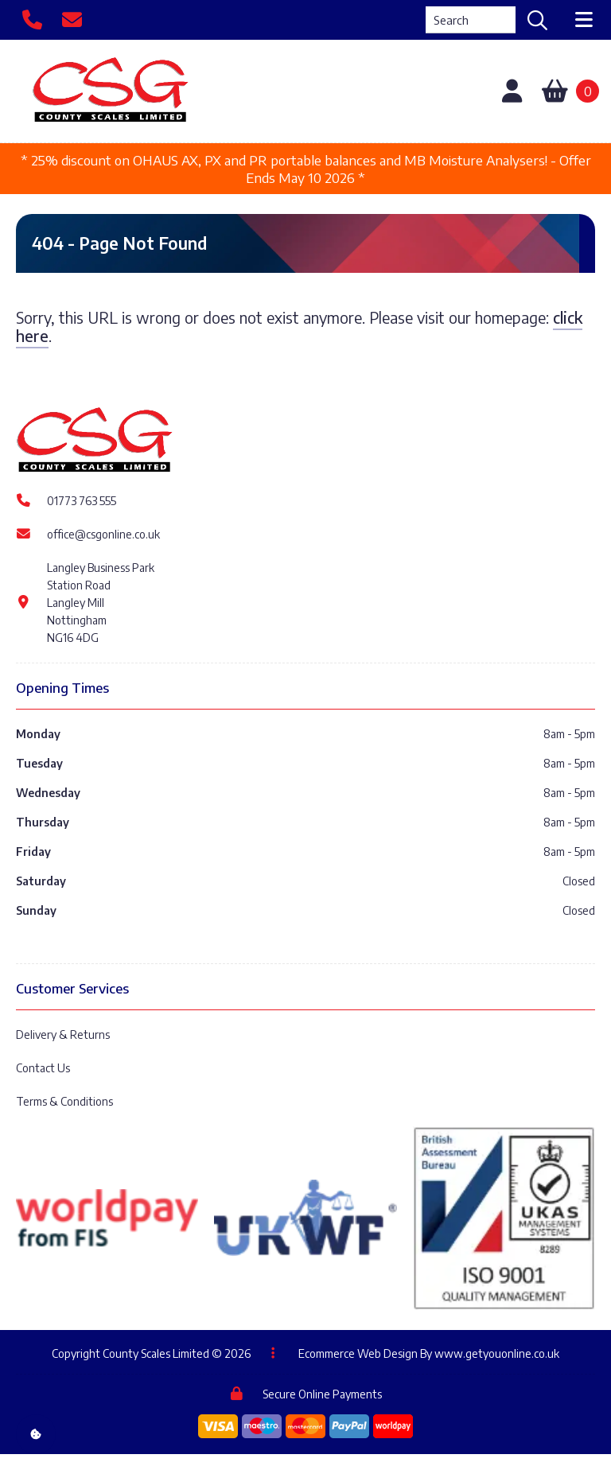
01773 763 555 (81, 501)
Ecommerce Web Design (358, 1353)
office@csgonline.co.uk (103, 534)
